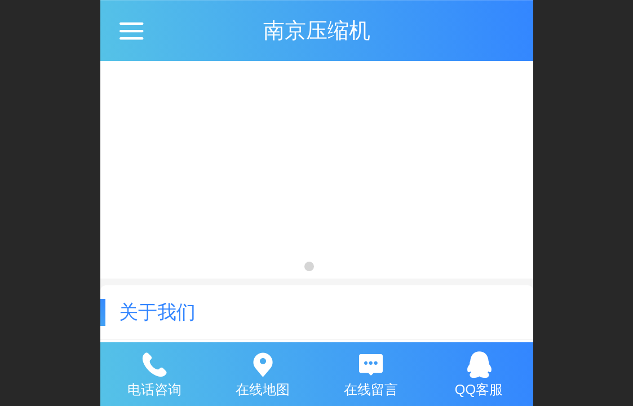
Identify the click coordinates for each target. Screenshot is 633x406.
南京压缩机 (316, 30)
